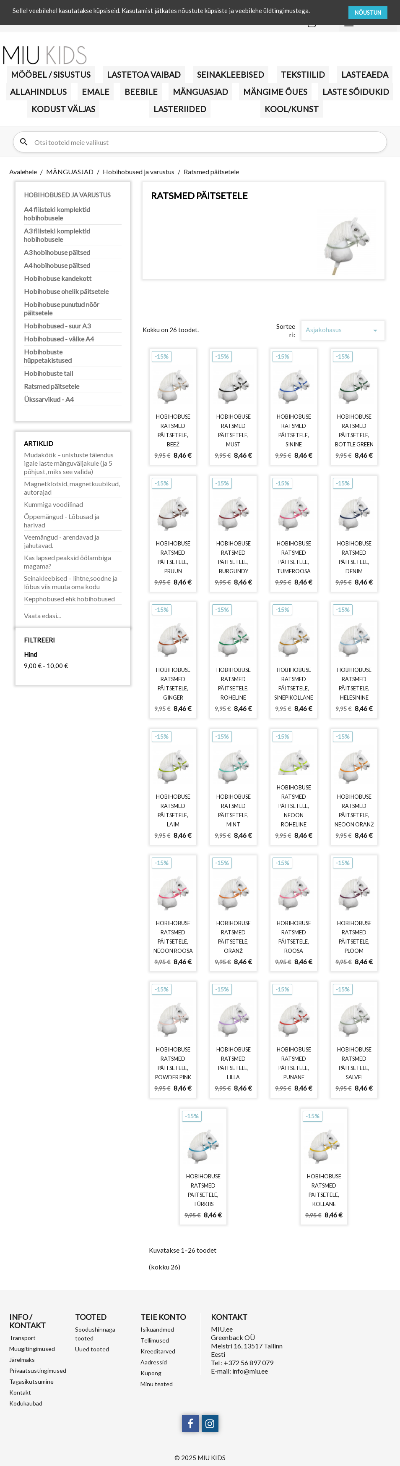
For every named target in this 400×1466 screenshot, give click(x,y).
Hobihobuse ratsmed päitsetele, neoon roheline (294, 806)
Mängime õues (275, 92)
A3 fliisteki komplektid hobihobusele (57, 235)
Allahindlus (38, 92)
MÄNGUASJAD (200, 92)
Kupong (150, 1373)
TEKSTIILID (303, 74)
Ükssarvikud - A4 (49, 399)
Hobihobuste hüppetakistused (48, 356)
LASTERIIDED (179, 109)
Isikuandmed (157, 1329)
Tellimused (154, 1340)
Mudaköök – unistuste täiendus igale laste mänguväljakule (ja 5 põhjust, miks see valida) (69, 463)
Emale (95, 92)
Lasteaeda (364, 74)
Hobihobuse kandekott (57, 278)
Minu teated (156, 1383)
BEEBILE (141, 92)
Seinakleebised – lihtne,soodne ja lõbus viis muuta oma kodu (70, 582)
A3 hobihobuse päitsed (57, 252)
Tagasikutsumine (31, 1381)
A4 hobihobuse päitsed (57, 265)
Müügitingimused (32, 1348)
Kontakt (20, 1392)
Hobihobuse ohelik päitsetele (66, 291)
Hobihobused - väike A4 (59, 339)
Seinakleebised (230, 74)
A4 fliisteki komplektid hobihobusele (57, 213)
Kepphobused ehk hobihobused (69, 599)
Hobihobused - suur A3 (57, 326)
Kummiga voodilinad (53, 504)
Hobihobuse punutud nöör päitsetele (61, 308)
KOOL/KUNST (292, 109)
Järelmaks (22, 1359)
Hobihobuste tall (48, 373)
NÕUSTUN (368, 12)
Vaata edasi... (42, 615)
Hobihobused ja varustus (67, 195)
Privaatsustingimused (37, 1370)
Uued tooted (92, 1349)
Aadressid (153, 1362)
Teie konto (163, 1317)
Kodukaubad (25, 1403)
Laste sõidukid (355, 92)
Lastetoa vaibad (144, 74)
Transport (22, 1337)
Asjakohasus (343, 330)
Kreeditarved (157, 1351)
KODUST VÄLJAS (63, 109)
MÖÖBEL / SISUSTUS (51, 74)
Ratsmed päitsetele (51, 386)
